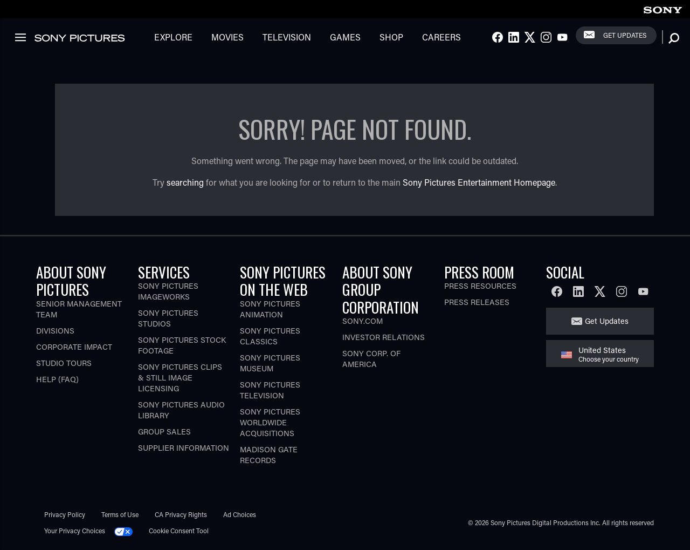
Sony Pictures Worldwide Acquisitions (270, 422)
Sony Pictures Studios (168, 318)
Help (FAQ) (57, 379)
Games (345, 37)
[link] (662, 8)
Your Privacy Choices (74, 530)
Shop (391, 37)
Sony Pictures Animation (270, 309)
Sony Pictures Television (270, 389)
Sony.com (362, 321)
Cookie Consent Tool (179, 530)
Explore (173, 37)
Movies (227, 37)
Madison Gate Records (269, 454)
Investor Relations (383, 337)
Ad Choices (239, 514)
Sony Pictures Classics (270, 336)
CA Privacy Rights (181, 514)
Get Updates (624, 35)
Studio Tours (64, 363)
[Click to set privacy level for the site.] (128, 530)
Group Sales (164, 431)
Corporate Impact (74, 347)
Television (287, 37)
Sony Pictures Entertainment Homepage (479, 182)
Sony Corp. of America (371, 358)
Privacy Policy (64, 514)
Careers (441, 37)
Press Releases (476, 302)
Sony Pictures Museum (270, 363)
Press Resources (480, 286)
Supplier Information (183, 448)
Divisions (55, 330)
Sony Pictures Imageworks (168, 291)
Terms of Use (120, 514)
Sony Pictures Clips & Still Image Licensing (180, 377)
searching (185, 182)
